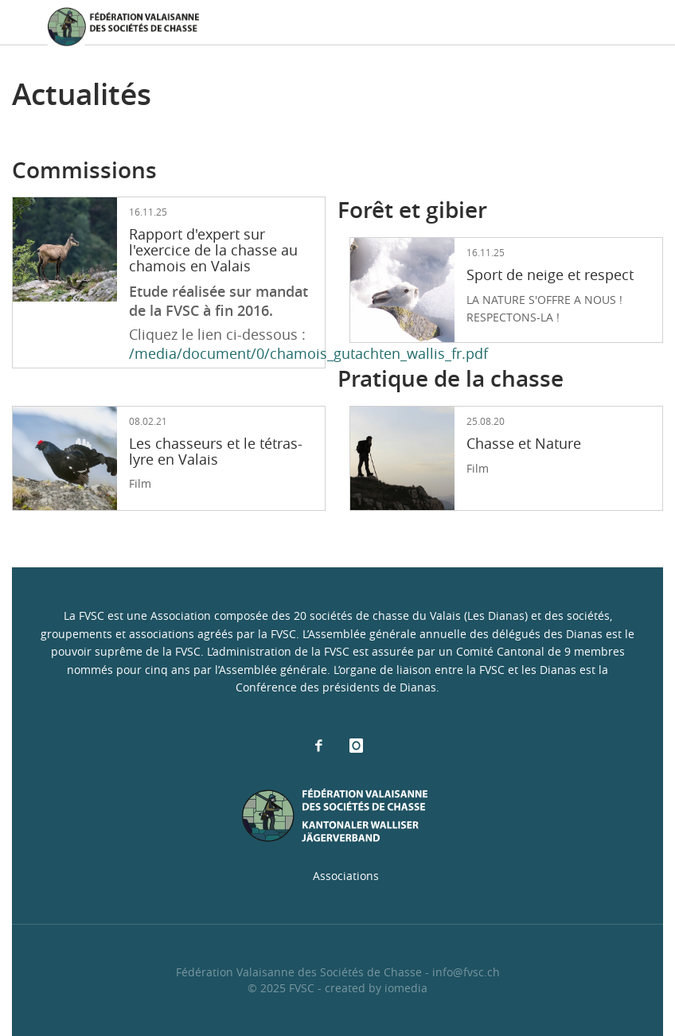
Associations (346, 875)
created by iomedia (376, 987)
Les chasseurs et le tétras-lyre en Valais (215, 451)
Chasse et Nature (523, 443)
